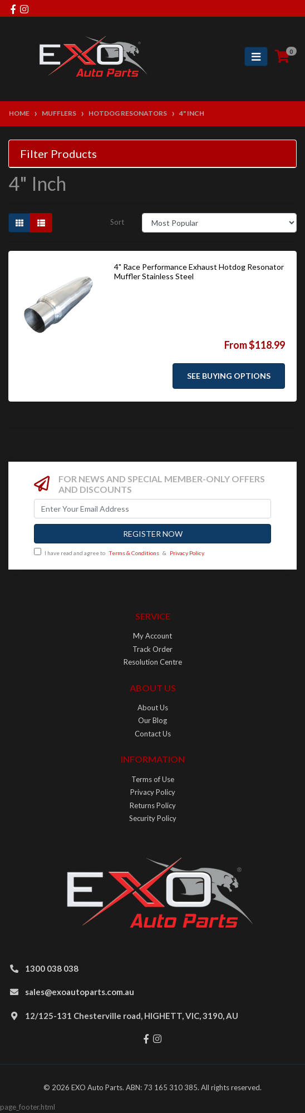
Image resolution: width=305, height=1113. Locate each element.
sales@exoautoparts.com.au (79, 992)
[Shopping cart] (282, 57)
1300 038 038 (51, 968)
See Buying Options (228, 375)
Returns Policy (153, 805)
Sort (117, 221)
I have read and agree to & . (119, 552)
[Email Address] (152, 508)
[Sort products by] (219, 223)
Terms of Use (152, 779)
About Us (152, 707)
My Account (152, 635)
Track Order (152, 649)
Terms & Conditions (134, 553)
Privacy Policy (187, 553)
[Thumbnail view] (19, 223)
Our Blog (152, 720)
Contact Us (153, 733)
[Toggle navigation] (256, 56)
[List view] (41, 223)
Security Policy (152, 818)
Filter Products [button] (58, 153)
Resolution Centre (153, 661)
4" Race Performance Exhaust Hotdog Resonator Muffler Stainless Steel (199, 271)
